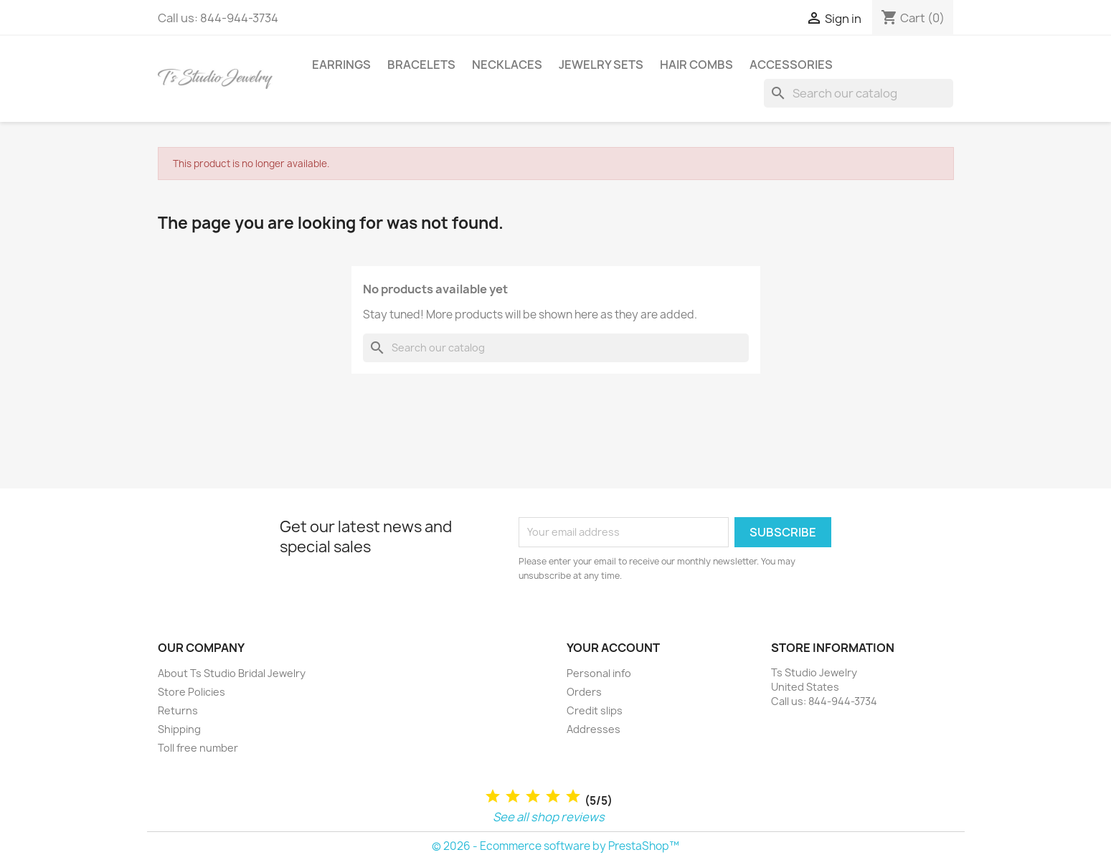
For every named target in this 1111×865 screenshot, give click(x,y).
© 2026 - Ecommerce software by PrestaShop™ (555, 846)
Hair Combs (696, 64)
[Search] (858, 93)
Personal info (599, 673)
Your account (613, 648)
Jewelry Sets (601, 64)
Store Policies (191, 692)
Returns (178, 710)
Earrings (341, 64)
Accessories (791, 64)
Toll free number (198, 748)
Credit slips (595, 710)
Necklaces (507, 64)
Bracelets (421, 64)
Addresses (593, 729)
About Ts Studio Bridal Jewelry (232, 673)
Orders (584, 692)
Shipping (179, 729)
